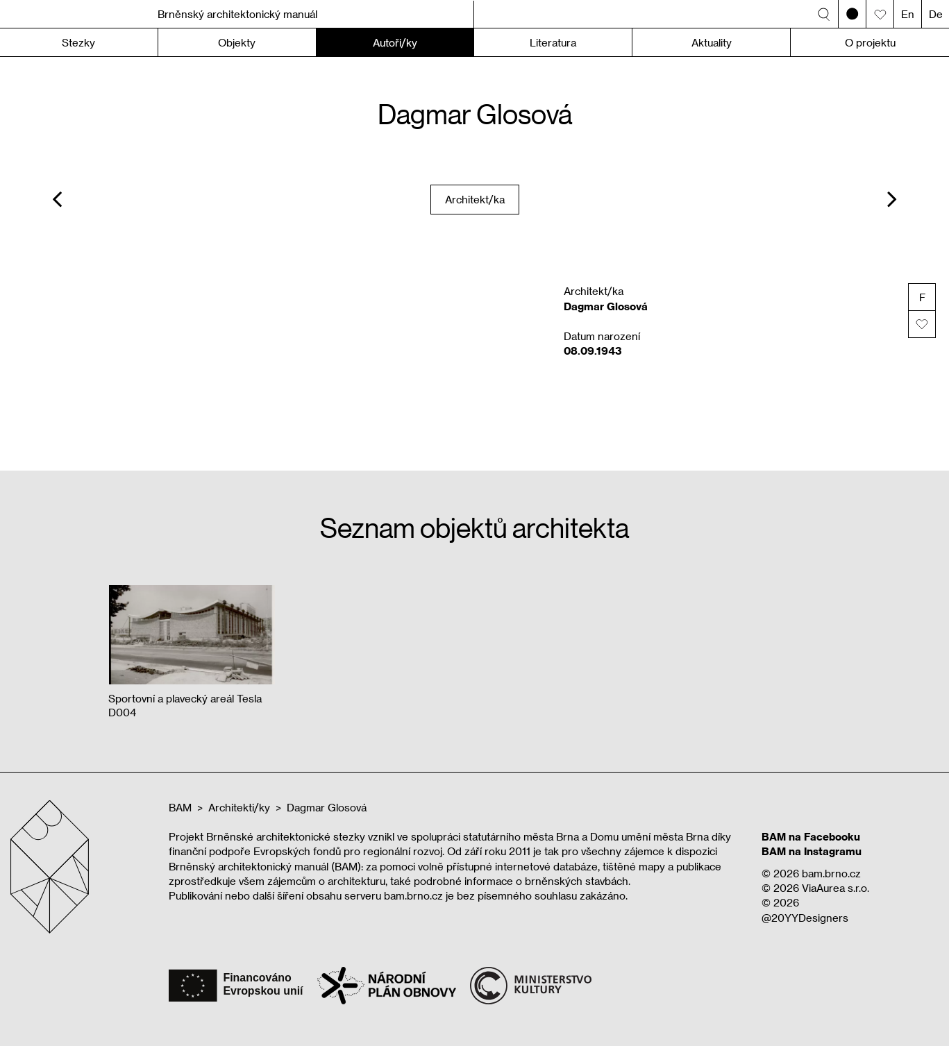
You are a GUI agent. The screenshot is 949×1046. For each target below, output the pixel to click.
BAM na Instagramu (812, 851)
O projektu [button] (870, 42)
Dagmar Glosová (327, 807)
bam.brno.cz (831, 873)
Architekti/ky (239, 807)
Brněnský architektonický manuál (237, 14)
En (907, 14)
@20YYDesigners (805, 917)
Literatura (553, 42)
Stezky (78, 42)
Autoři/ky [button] (395, 42)
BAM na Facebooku (811, 836)
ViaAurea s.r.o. (835, 887)
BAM (180, 807)
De (936, 14)
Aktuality (711, 42)
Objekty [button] (236, 42)
